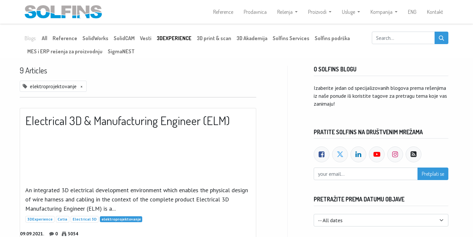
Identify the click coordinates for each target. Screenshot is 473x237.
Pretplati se (433, 174)
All (44, 38)
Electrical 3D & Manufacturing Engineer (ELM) (127, 121)
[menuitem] (223, 11)
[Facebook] (321, 154)
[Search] (441, 38)
